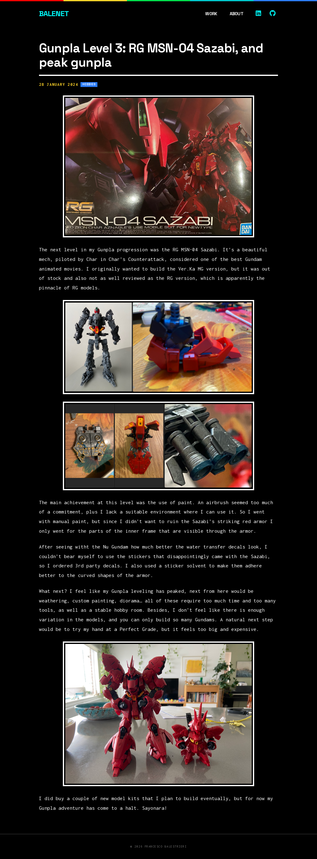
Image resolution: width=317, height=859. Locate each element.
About (237, 13)
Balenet (54, 13)
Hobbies (88, 84)
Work (211, 13)
